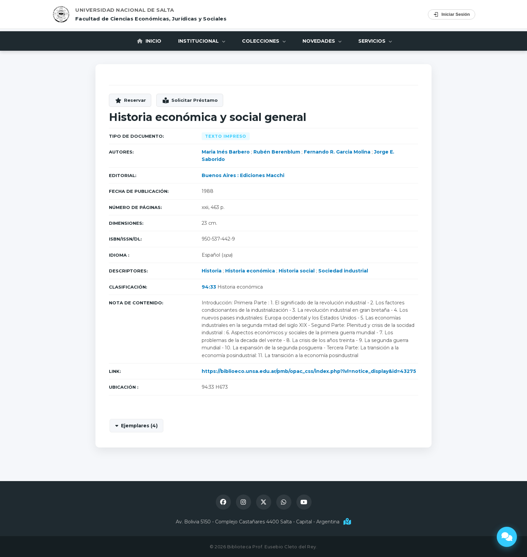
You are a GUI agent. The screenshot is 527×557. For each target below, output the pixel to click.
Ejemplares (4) (139, 426)
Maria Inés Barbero (226, 152)
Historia (211, 271)
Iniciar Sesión (451, 14)
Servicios (375, 41)
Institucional (201, 41)
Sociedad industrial (343, 271)
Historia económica (250, 271)
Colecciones (264, 41)
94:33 (209, 287)
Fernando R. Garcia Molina (337, 152)
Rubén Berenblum (276, 152)
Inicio (149, 41)
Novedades (321, 41)
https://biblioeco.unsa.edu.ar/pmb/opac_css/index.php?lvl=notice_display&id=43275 (309, 371)
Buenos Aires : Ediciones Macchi (243, 175)
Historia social (297, 271)
